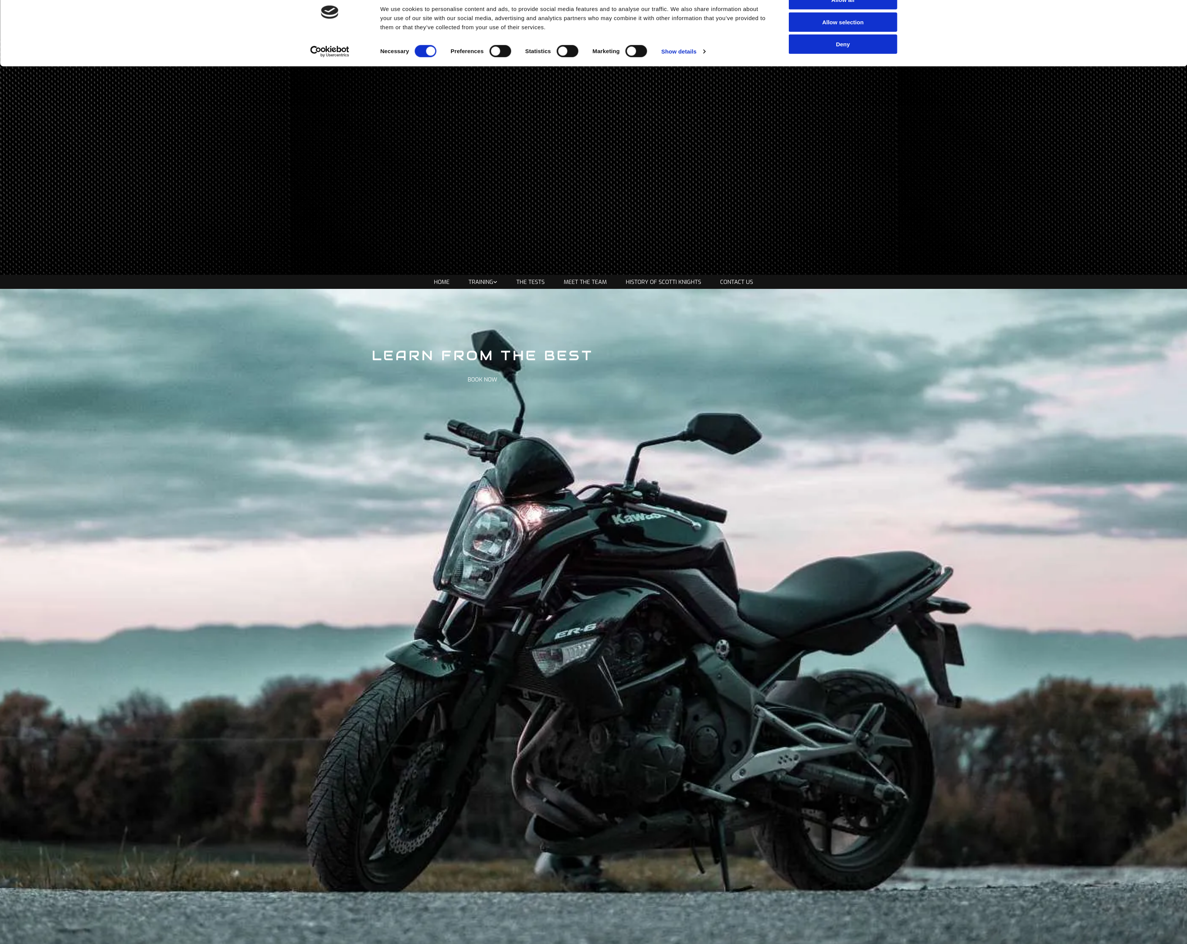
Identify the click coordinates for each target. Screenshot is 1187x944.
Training (480, 282)
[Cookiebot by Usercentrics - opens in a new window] (329, 70)
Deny (843, 63)
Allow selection (843, 41)
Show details (679, 70)
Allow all (842, 19)
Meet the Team (585, 282)
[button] (482, 379)
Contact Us (736, 282)
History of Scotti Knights (663, 282)
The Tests (530, 282)
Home (441, 282)
